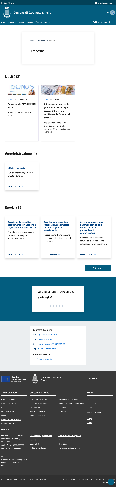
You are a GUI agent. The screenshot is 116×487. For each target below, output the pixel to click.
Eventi (89, 422)
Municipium (109, 479)
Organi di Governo (8, 399)
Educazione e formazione (68, 399)
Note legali (62, 443)
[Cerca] (112, 12)
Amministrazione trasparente (69, 435)
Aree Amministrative (9, 403)
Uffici (3, 407)
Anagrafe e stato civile (38, 399)
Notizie (10, 99)
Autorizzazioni (63, 411)
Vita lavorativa (35, 407)
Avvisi (46, 99)
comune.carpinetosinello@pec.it (14, 459)
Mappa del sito (41, 479)
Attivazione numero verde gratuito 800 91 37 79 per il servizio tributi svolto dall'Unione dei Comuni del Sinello (57, 110)
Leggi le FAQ (34, 443)
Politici (4, 415)
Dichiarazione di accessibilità (69, 448)
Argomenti (42, 40)
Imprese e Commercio (38, 411)
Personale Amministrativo (11, 419)
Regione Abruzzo (7, 3)
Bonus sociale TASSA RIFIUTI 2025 (22, 105)
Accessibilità (12, 479)
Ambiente (62, 407)
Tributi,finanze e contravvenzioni (71, 403)
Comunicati (91, 403)
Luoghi (89, 418)
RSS (3, 479)
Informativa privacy (65, 439)
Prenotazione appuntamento (41, 435)
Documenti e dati (7, 423)
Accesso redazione (108, 482)
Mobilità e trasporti (37, 415)
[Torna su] (111, 482)
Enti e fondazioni (7, 411)
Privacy (22, 479)
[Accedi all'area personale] (103, 3)
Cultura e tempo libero (38, 403)
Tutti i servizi (98, 268)
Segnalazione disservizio (39, 439)
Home (32, 40)
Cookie (30, 479)
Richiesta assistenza (38, 448)
